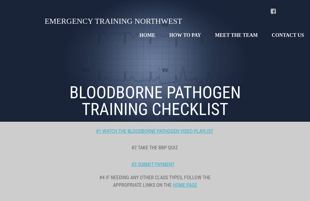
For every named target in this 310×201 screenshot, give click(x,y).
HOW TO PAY (185, 35)
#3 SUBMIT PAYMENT (152, 164)
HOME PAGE (185, 185)
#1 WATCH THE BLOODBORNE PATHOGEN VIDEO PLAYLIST (154, 131)
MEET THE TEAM (236, 35)
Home (147, 35)
